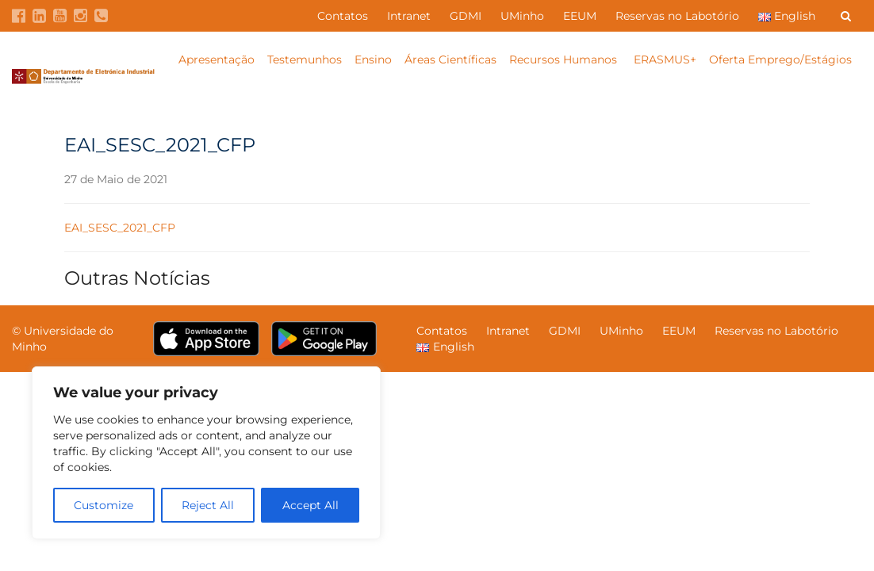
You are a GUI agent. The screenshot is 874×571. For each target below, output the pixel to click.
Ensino (373, 59)
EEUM (579, 16)
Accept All (310, 505)
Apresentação (216, 59)
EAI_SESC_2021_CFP (119, 227)
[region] (206, 452)
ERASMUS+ (665, 59)
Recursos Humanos (564, 59)
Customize (103, 505)
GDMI (465, 16)
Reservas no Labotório (677, 16)
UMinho (522, 16)
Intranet (409, 16)
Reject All (208, 505)
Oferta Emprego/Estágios (782, 59)
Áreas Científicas (450, 59)
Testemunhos (304, 59)
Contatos (342, 16)
